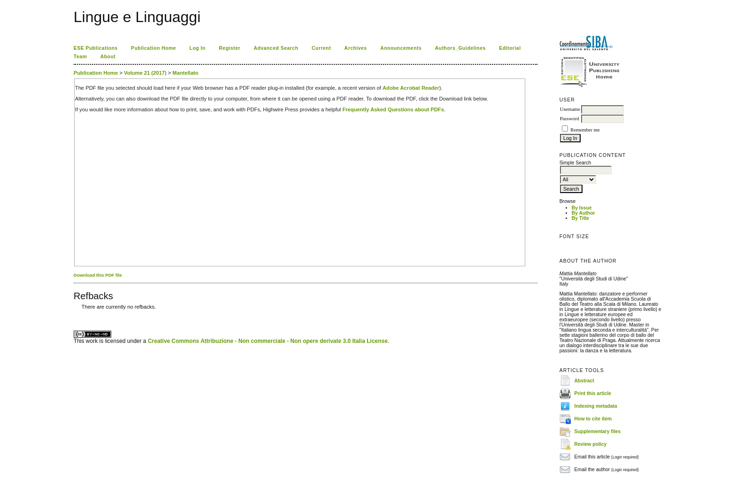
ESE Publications (96, 48)
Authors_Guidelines (460, 48)
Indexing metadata (596, 406)
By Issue (582, 207)
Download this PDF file (98, 275)
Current (321, 48)
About (108, 56)
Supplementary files (598, 431)
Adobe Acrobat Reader (411, 88)
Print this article (593, 393)
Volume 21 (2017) (145, 73)
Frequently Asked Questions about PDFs (393, 109)
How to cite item (593, 418)
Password (569, 118)
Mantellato (185, 73)
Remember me (584, 129)
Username (570, 109)
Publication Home (153, 48)
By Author (583, 213)
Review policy (591, 444)
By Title (580, 218)
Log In (198, 48)
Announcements (401, 48)
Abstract (584, 380)
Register (229, 48)
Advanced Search (276, 48)
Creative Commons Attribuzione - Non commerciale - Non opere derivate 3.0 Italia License (268, 341)
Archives (356, 48)
